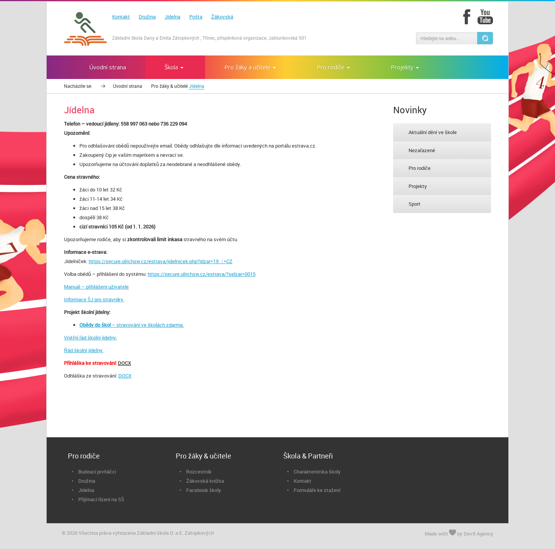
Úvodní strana (127, 86)
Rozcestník (199, 471)
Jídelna (172, 16)
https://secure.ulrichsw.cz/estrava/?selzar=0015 (202, 273)
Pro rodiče (420, 168)
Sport (414, 203)
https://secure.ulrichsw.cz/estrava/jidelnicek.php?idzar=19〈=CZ (160, 261)
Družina (147, 16)
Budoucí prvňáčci (97, 471)
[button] (485, 38)
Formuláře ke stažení (317, 490)
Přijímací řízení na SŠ (101, 499)
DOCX (124, 362)
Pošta (195, 16)
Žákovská (222, 16)
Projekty (418, 186)
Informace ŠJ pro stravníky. (94, 299)
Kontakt (121, 16)
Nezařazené (422, 150)
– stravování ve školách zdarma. (131, 324)
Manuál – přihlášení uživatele (96, 286)
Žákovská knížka (205, 480)
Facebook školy (203, 490)
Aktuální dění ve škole (433, 132)
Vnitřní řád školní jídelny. (90, 337)
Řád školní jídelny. (83, 350)
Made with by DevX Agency (459, 533)
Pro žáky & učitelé (169, 86)
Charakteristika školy (317, 471)
